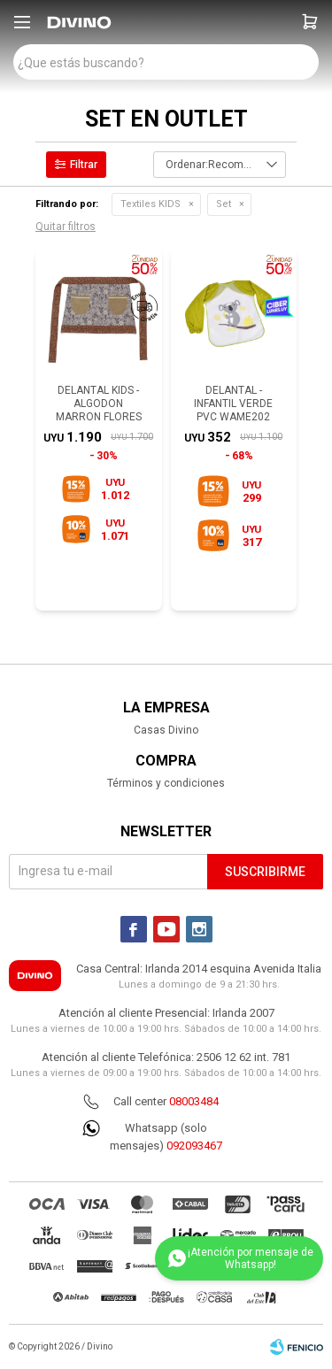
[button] (310, 22)
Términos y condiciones (166, 783)
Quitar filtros (65, 226)
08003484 (194, 1101)
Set (223, 204)
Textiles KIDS (150, 204)
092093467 (194, 1145)
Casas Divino (166, 730)
